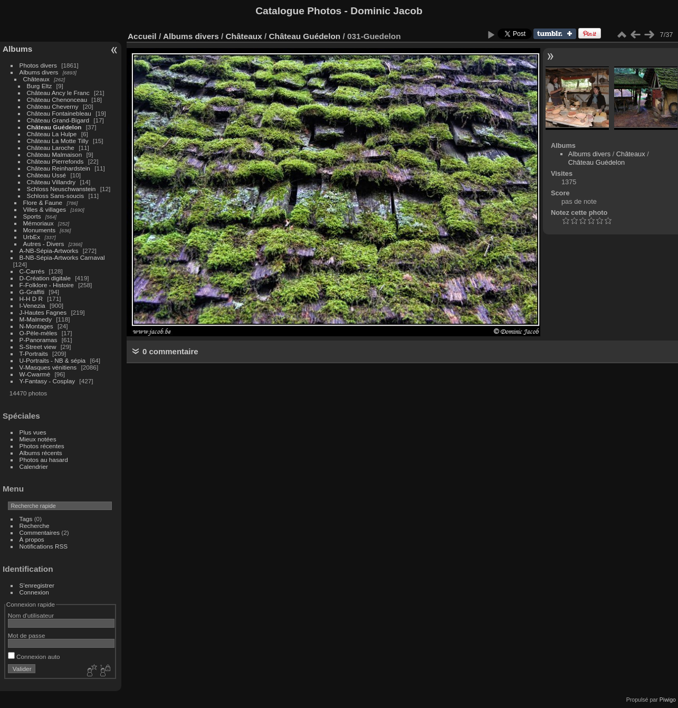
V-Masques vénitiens (48, 367)
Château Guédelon (54, 127)
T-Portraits (34, 353)
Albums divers (39, 72)
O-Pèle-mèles (39, 332)
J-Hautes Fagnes (43, 312)
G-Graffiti (32, 291)
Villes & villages (44, 209)
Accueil (142, 36)
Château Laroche (50, 147)
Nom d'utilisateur (31, 615)
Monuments (39, 229)
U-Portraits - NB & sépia (53, 360)
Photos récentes (42, 445)
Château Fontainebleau (59, 113)
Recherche (35, 525)
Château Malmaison (54, 154)
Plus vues (33, 432)
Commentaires (40, 532)
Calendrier (34, 466)
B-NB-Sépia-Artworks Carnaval (62, 257)
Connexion (34, 592)
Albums (17, 48)
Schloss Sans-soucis (55, 195)
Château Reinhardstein (58, 168)
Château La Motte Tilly (58, 140)
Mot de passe (26, 635)
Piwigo (668, 699)
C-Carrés (32, 271)
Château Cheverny (53, 106)
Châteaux (36, 78)
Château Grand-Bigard (58, 120)
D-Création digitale (45, 278)
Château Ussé (46, 175)
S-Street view (38, 346)
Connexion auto (34, 656)
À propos (32, 539)
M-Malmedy (36, 319)
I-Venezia (32, 305)
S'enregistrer (37, 585)
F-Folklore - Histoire (47, 284)
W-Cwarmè (35, 374)
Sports (32, 216)
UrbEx (32, 236)
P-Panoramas (39, 339)
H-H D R (31, 298)
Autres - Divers (43, 243)
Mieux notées (38, 439)
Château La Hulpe (52, 133)
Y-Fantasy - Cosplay (47, 380)
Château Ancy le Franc (58, 92)
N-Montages (36, 326)
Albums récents (41, 452)
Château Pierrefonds (55, 161)
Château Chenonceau (57, 99)
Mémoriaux (38, 223)
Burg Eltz (39, 85)
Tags (26, 518)
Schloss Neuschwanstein (61, 188)
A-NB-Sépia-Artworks (49, 250)
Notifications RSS (44, 546)
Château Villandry (51, 181)
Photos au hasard (44, 459)
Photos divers (38, 65)
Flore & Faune (43, 202)
